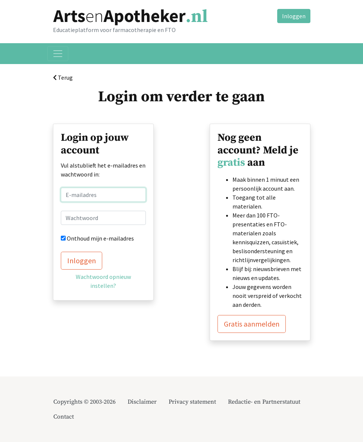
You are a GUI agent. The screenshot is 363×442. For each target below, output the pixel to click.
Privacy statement (192, 402)
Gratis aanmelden (251, 323)
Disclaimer (142, 402)
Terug (63, 77)
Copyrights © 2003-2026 (84, 402)
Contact (63, 416)
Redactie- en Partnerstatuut (264, 402)
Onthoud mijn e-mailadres (100, 238)
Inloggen (294, 16)
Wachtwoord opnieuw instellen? (103, 281)
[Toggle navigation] (57, 53)
